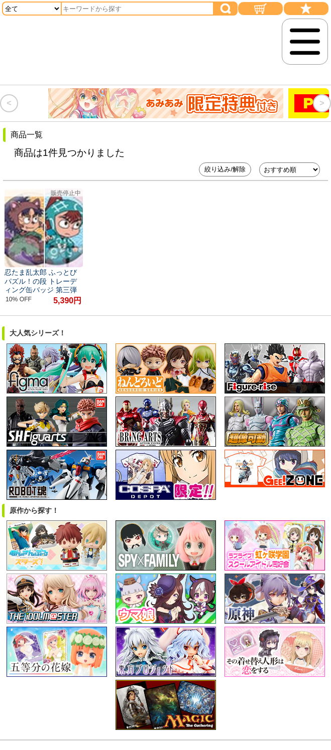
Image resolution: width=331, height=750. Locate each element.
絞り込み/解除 (225, 169)
